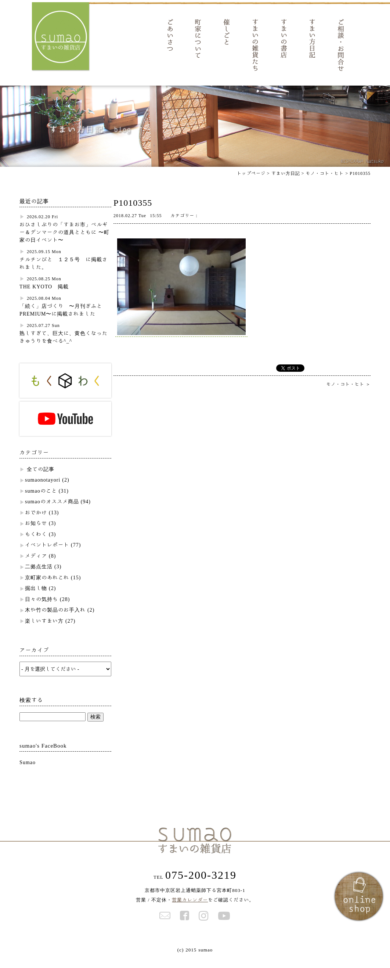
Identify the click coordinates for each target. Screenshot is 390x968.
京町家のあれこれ (47, 587)
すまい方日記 (285, 182)
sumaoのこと (41, 500)
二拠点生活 (39, 576)
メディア (36, 565)
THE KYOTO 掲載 (44, 296)
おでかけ (36, 522)
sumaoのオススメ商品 (52, 511)
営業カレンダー (190, 909)
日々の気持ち (41, 608)
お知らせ (36, 532)
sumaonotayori (42, 489)
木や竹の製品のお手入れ (55, 619)
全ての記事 (40, 478)
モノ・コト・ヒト (325, 182)
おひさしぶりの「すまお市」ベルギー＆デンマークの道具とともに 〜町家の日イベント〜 (64, 241)
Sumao (27, 771)
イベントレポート (47, 554)
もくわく (36, 543)
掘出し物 (36, 597)
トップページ (251, 182)
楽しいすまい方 (44, 630)
